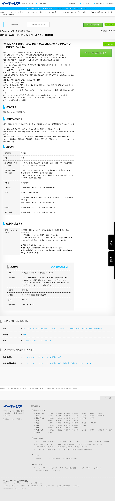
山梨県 (84, 418)
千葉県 (84, 416)
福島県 (100, 413)
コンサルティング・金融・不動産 (46, 449)
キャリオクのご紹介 (70, 458)
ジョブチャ (56, 470)
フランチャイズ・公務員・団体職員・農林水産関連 (76, 449)
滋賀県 (51, 423)
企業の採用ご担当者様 (64, 486)
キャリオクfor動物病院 (69, 468)
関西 (37, 423)
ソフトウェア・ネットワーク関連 (32, 12)
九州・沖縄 (39, 430)
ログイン (85, 3)
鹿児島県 (101, 430)
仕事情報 (15, 24)
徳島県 (51, 428)
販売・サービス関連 (49, 442)
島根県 (60, 425)
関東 (37, 416)
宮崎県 (92, 430)
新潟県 (51, 418)
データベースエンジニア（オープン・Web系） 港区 (42, 357)
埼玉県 (76, 416)
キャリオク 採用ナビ (42, 470)
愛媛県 (68, 428)
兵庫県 (76, 423)
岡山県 (68, 425)
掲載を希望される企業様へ (105, 3)
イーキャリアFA (41, 468)
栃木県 (60, 416)
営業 (37, 442)
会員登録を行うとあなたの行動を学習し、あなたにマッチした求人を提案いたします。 (57, 8)
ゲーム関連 (88, 442)
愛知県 (68, 420)
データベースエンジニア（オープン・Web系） (72, 12)
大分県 (84, 430)
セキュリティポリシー (50, 486)
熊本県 (76, 430)
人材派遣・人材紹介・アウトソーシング (37, 341)
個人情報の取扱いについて (35, 486)
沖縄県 (110, 430)
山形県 (92, 413)
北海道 (51, 413)
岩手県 (68, 413)
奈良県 (84, 423)
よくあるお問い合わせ (53, 458)
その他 (38, 432)
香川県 (60, 428)
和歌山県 (93, 423)
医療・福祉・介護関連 (65, 447)
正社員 (24, 388)
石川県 (68, 418)
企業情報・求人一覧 (38, 24)
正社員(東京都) (33, 388)
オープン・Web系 (50, 12)
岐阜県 (51, 420)
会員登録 (72, 3)
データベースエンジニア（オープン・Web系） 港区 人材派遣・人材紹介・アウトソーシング (57, 363)
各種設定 (38, 458)
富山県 (60, 418)
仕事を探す (43, 3)
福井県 (76, 418)
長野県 (92, 418)
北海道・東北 (40, 413)
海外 (50, 432)
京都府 (60, 423)
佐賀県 (60, 430)
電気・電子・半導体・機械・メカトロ (90, 444)
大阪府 (68, 423)
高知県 (76, 428)
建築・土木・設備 (82, 447)
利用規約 (23, 486)
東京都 (92, 416)
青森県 (60, 413)
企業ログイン (76, 486)
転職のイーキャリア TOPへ (13, 419)
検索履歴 (111, 260)
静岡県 (60, 420)
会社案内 (5, 486)
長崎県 (68, 430)
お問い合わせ (14, 486)
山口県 (84, 425)
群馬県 (68, 416)
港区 (24, 335)
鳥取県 (51, 425)
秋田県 (84, 413)
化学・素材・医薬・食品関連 (45, 447)
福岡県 (51, 430)
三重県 (76, 420)
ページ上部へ (109, 398)
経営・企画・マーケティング (45, 444)
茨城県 (51, 416)
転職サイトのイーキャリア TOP (9, 12)
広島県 (76, 425)
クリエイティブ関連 (103, 442)
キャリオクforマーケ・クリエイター (91, 468)
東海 (37, 420)
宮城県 (76, 413)
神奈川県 (101, 416)
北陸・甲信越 (40, 418)
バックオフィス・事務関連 (66, 444)
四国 (37, 428)
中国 (37, 425)
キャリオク (54, 468)
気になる (110, 24)
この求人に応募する (93, 25)
